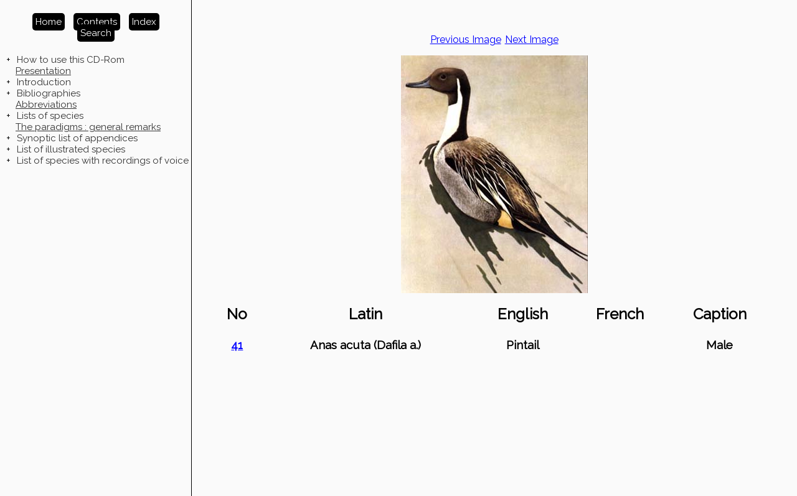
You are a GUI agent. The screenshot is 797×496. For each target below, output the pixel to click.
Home (48, 21)
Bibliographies (48, 93)
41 (237, 345)
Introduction (44, 82)
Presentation (43, 71)
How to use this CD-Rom (71, 59)
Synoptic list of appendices (77, 138)
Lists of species (50, 115)
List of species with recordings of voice (103, 160)
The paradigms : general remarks (88, 127)
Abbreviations (46, 104)
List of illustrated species (71, 149)
